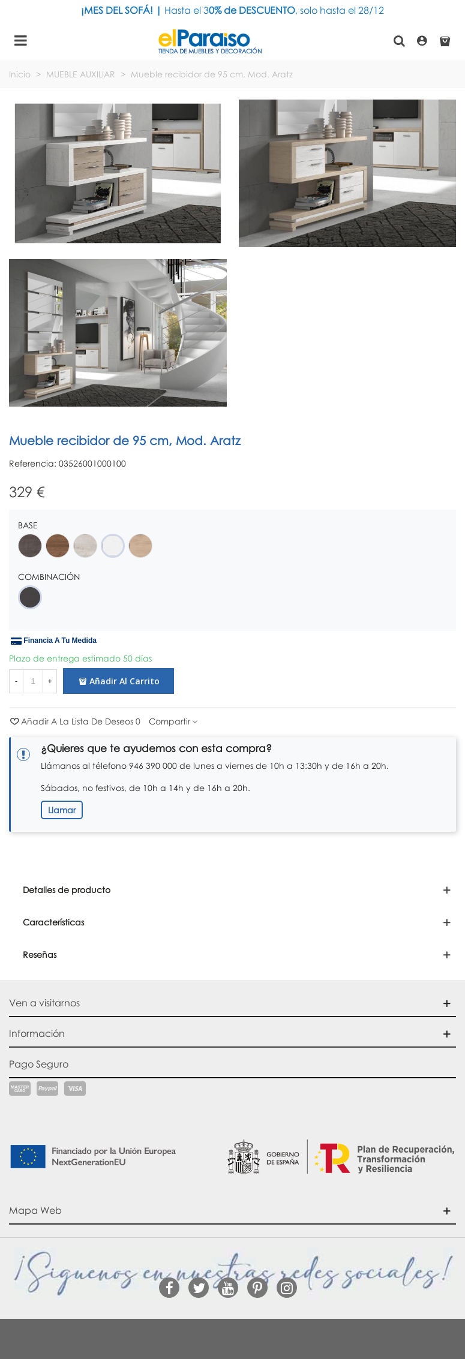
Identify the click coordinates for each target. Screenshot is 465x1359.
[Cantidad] (33, 681)
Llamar (62, 810)
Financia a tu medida (54, 641)
